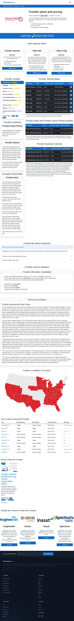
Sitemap (4, 616)
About (39, 604)
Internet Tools (6, 607)
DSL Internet (5, 585)
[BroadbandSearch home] (9, 2)
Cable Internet (6, 583)
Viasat (39, 588)
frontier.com (11, 108)
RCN (39, 595)
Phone (4, 117)
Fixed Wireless (6, 588)
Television (60, 541)
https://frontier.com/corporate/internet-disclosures (57, 310)
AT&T (39, 583)
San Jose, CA (5, 434)
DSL (17, 115)
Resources (11, 499)
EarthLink (40, 578)
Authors (39, 607)
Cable (69, 539)
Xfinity (39, 581)
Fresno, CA (4, 443)
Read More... (4, 502)
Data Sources (6, 611)
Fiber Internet (5, 581)
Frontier (3, 499)
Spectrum (40, 585)
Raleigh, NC (4, 452)
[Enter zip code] (29, 553)
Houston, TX (4, 428)
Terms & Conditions (10, 570)
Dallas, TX (4, 431)
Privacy (4, 570)
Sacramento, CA (5, 446)
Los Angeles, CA (5, 425)
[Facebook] (39, 616)
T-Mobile (40, 592)
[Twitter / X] (42, 616)
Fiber (13, 115)
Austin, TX (4, 437)
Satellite (13, 539)
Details (9, 544)
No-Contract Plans (7, 592)
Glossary (5, 609)
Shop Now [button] (12, 68)
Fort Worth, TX (5, 440)
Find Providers (48, 553)
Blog (11, 498)
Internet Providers (6, 578)
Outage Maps (6, 614)
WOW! (39, 597)
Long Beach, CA (5, 449)
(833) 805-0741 (37, 35)
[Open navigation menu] (69, 2)
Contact (39, 609)
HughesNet (40, 590)
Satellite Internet (6, 590)
